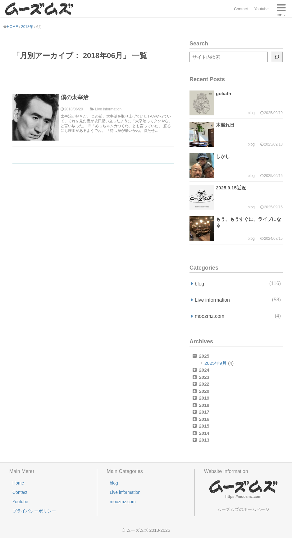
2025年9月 (215, 363)
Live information (238, 300)
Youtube (261, 9)
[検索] (277, 57)
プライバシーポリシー (34, 510)
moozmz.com (238, 316)
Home (18, 482)
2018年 (27, 27)
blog (238, 283)
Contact (241, 9)
